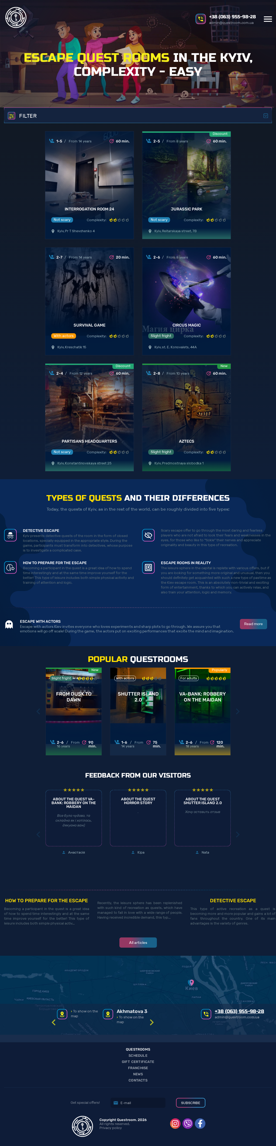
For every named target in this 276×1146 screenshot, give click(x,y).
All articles (138, 942)
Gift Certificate (138, 1062)
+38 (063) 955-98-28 (232, 17)
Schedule (138, 1056)
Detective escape (233, 901)
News (138, 1074)
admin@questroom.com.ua (231, 23)
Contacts (138, 1080)
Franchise (138, 1068)
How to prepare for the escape (46, 901)
